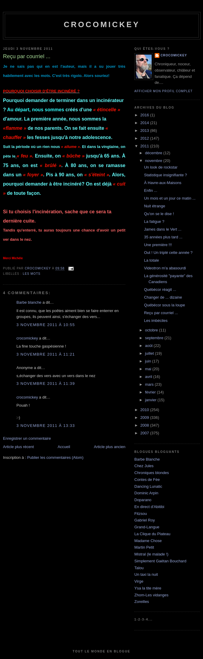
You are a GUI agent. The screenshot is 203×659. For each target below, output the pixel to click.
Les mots (31, 273)
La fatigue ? (154, 221)
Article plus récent (18, 447)
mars (150, 384)
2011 (145, 146)
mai (149, 369)
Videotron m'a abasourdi (165, 268)
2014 (145, 123)
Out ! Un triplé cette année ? (168, 252)
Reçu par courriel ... (161, 313)
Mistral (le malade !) (151, 554)
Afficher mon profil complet (163, 91)
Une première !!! (158, 245)
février (151, 392)
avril (149, 376)
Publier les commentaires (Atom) (55, 457)
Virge (138, 581)
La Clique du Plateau (152, 534)
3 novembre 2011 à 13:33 (45, 425)
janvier (151, 400)
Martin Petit (144, 547)
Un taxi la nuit (146, 574)
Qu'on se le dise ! (159, 214)
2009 (145, 417)
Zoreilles (141, 601)
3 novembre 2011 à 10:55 (45, 324)
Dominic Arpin (146, 493)
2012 (145, 138)
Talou (139, 568)
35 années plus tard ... (163, 237)
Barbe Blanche (147, 459)
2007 (145, 433)
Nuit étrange (154, 206)
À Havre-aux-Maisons (162, 182)
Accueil (64, 447)
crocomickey (102, 24)
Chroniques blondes (151, 472)
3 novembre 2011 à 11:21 (45, 354)
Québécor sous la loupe (164, 305)
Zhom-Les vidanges (151, 595)
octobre (152, 330)
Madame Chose (148, 540)
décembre (154, 153)
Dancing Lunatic (148, 486)
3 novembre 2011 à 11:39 (45, 383)
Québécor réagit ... (160, 289)
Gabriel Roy (144, 520)
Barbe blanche (28, 302)
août (149, 345)
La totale (151, 260)
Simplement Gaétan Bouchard (160, 561)
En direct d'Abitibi (149, 506)
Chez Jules (143, 466)
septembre (154, 338)
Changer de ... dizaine (163, 297)
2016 (145, 115)
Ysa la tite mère (147, 588)
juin (148, 361)
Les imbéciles (155, 320)
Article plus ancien (110, 447)
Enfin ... (150, 190)
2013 (145, 130)
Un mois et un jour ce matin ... (170, 198)
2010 (145, 410)
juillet (150, 353)
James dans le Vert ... (162, 229)
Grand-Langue (146, 527)
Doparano (142, 500)
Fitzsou (140, 513)
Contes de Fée (147, 479)
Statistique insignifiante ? (165, 175)
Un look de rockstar (160, 167)
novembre (154, 160)
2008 (145, 425)
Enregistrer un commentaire (27, 438)
